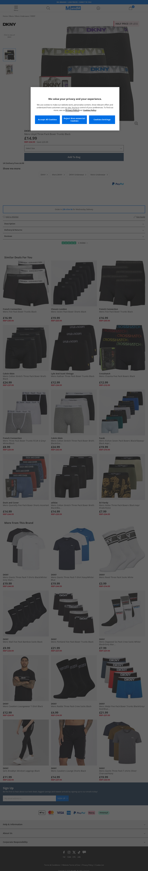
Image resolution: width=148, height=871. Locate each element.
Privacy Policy (72, 110)
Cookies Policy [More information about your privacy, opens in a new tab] (89, 110)
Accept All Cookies (47, 119)
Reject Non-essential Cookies (74, 119)
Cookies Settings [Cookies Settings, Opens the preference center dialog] (102, 119)
